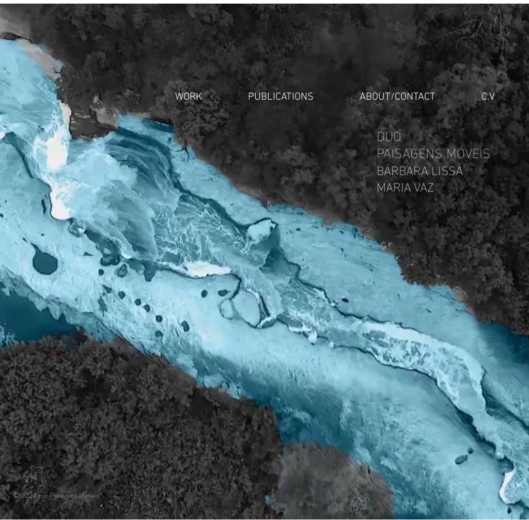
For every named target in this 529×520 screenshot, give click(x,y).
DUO (391, 134)
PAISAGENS (411, 151)
